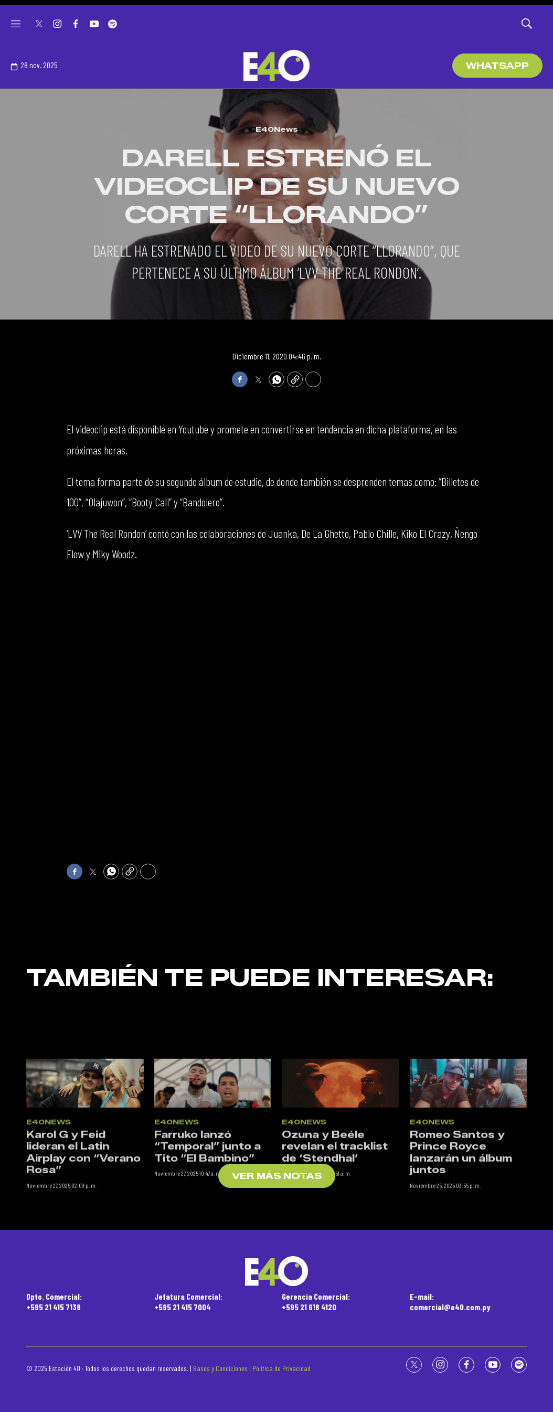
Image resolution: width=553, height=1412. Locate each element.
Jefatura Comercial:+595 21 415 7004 (188, 1301)
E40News (277, 129)
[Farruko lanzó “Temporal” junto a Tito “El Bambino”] (213, 1162)
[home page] (276, 65)
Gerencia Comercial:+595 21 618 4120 (316, 1301)
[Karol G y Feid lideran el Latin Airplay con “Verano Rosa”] (85, 1162)
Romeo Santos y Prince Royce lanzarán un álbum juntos (461, 1231)
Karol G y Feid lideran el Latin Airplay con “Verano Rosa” (83, 1231)
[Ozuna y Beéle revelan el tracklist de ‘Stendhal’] (340, 1162)
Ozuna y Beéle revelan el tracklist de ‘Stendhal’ (335, 1225)
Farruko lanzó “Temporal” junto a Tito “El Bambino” (207, 1225)
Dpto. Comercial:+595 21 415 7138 (54, 1301)
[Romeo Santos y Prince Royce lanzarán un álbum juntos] (468, 1162)
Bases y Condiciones (220, 1368)
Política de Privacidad (281, 1368)
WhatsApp (497, 66)
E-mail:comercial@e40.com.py (450, 1301)
